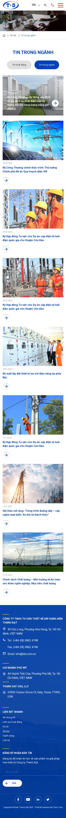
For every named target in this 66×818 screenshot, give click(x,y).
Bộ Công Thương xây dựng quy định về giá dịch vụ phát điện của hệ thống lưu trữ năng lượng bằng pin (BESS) (29, 103)
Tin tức (6, 731)
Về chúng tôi (9, 717)
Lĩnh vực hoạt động (12, 722)
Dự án (6, 726)
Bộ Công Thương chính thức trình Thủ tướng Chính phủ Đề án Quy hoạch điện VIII (30, 169)
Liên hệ (6, 740)
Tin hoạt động (19, 64)
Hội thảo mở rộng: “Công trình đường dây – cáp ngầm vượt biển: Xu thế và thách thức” (31, 512)
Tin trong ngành (47, 64)
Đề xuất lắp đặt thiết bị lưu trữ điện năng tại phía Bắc (32, 375)
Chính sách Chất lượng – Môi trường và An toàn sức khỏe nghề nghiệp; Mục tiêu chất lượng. (31, 581)
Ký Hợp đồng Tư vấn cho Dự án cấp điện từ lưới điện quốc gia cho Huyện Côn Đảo (31, 238)
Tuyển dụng (8, 735)
